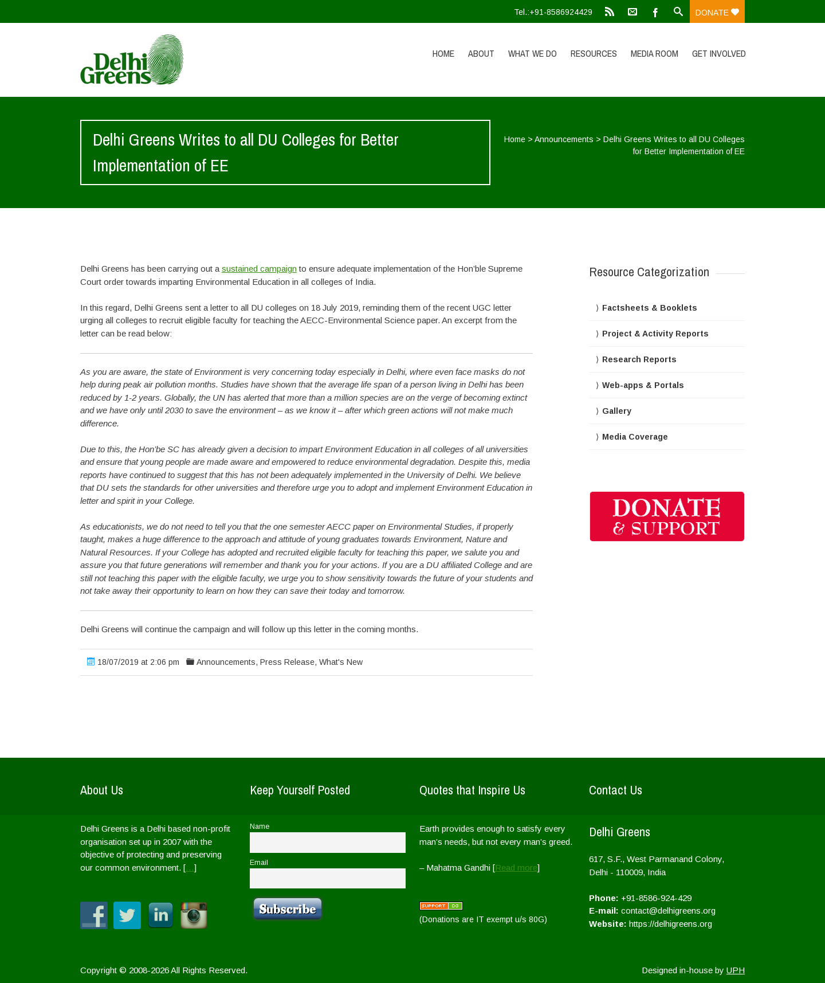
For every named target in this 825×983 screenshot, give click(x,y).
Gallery (616, 411)
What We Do (532, 53)
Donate (717, 12)
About (481, 53)
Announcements (564, 139)
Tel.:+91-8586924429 (553, 12)
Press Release (287, 662)
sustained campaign (259, 268)
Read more (516, 867)
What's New (341, 662)
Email (259, 863)
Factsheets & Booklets (649, 307)
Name (259, 827)
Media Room (654, 53)
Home (443, 53)
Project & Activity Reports (655, 333)
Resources (594, 53)
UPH (735, 970)
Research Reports (639, 359)
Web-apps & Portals (643, 385)
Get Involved (719, 53)
